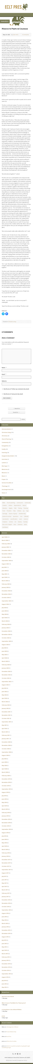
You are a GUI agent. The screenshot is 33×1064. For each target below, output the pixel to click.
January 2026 (5, 547)
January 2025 (5, 587)
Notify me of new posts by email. (13, 394)
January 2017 (5, 896)
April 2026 (4, 537)
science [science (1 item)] (26, 519)
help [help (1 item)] (14, 511)
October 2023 (6, 638)
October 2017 (6, 866)
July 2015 (4, 940)
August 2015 (5, 937)
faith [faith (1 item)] (15, 508)
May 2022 (4, 695)
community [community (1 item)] (27, 502)
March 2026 (5, 540)
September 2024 (6, 601)
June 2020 (4, 762)
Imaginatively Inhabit (8, 456)
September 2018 (6, 829)
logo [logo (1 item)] (27, 511)
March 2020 (5, 772)
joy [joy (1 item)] (23, 511)
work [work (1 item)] (25, 524)
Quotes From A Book (8, 996)
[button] (16, 21)
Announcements (6, 429)
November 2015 (6, 933)
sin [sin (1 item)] (15, 522)
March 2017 (5, 890)
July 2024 (4, 607)
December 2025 (6, 550)
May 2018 (4, 843)
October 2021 (6, 718)
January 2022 (5, 708)
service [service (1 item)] (11, 522)
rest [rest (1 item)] (21, 516)
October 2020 (6, 748)
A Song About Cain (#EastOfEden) (11, 1009)
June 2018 (4, 839)
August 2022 (5, 685)
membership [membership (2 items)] (22, 513)
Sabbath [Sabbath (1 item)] (26, 516)
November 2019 (6, 782)
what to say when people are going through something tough (16, 1046)
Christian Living (12, 321)
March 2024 (5, 621)
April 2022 (4, 698)
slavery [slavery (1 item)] (20, 522)
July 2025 (4, 567)
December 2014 (6, 964)
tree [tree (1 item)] (15, 524)
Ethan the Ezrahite (11, 1041)
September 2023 (6, 641)
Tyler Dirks (15, 34)
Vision (3, 493)
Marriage (4, 466)
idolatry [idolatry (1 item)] (19, 511)
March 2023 (5, 661)
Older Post (16, 412)
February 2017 (6, 893)
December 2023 (6, 631)
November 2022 (6, 675)
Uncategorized (6, 489)
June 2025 (4, 570)
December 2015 (6, 930)
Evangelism (5, 446)
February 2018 (6, 853)
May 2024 (4, 614)
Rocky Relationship (11, 1031)
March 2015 (5, 953)
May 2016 (4, 920)
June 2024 (4, 611)
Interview (4, 459)
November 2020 (6, 745)
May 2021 (4, 725)
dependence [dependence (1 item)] (17, 505)
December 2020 (6, 742)
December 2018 (6, 819)
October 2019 (6, 785)
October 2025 (6, 557)
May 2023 (4, 654)
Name (4, 367)
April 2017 (4, 886)
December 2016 (6, 900)
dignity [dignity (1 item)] (10, 508)
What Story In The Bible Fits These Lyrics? (14, 1003)
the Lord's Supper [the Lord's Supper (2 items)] (7, 524)
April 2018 (4, 846)
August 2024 (5, 604)
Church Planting (6, 439)
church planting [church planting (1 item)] (11, 502)
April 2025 (4, 577)
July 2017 (4, 876)
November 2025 (6, 554)
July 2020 (4, 759)
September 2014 (6, 974)
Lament (4, 462)
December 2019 (6, 779)
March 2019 (5, 809)
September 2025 (6, 560)
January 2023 (5, 668)
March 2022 (5, 701)
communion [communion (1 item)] (20, 502)
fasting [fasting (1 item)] (20, 508)
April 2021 (4, 728)
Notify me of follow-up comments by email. (16, 389)
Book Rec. (8, 1036)
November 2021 (6, 715)
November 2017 (6, 863)
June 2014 (4, 984)
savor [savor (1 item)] (20, 519)
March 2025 (5, 580)
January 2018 (5, 856)
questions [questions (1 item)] (15, 516)
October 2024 (6, 597)
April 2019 (4, 806)
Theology (4, 486)
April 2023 (4, 658)
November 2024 (6, 594)
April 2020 (4, 769)
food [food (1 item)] (3, 511)
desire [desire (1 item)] (24, 505)
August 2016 (5, 913)
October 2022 (6, 678)
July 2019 (4, 795)
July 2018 (4, 836)
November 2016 (6, 903)
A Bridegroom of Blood (12, 1027)
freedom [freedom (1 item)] (9, 511)
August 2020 (5, 755)
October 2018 (6, 826)
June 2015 (4, 943)
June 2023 (4, 651)
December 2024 (6, 591)
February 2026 (6, 543)
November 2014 (6, 967)
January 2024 (5, 628)
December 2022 (6, 671)
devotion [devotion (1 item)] (4, 508)
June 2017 (4, 879)
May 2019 (4, 802)
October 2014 (6, 970)
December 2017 (6, 859)
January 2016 (5, 927)
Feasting (4, 452)
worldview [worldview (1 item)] (5, 527)
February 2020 (6, 775)
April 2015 (4, 950)
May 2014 (4, 987)
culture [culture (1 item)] (10, 505)
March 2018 (5, 849)
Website (4, 381)
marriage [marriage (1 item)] (4, 513)
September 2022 (6, 681)
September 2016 (6, 910)
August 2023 (5, 644)
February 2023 (6, 664)
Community (5, 442)
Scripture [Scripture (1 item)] (4, 522)
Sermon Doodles (6, 483)
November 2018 (6, 822)
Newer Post (16, 408)
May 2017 (4, 883)
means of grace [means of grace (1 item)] (13, 513)
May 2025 (4, 574)
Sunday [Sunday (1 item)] (25, 522)
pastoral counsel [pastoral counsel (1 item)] (6, 516)
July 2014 (4, 980)
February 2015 (6, 957)
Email (4, 374)
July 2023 (4, 648)
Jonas (3, 1016)
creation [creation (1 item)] (4, 505)
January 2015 (5, 960)
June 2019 (4, 799)
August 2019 (5, 792)
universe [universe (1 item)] (20, 524)
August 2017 (5, 873)
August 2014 (5, 977)
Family (3, 449)
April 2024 (4, 617)
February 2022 (6, 705)
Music (3, 476)
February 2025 (6, 584)
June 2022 (4, 691)
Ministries (5, 469)
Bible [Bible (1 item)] (3, 502)
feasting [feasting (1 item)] (26, 508)
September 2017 (6, 869)
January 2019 (5, 816)
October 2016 (6, 906)
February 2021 (6, 735)
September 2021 (6, 722)
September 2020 (6, 752)
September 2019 (6, 789)
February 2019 (6, 812)
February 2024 (6, 624)
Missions (4, 472)
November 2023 (6, 634)
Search (23, 419)
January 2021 (5, 738)
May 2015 (4, 947)
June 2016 (4, 916)
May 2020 (4, 765)
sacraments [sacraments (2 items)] (5, 519)
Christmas (5, 436)
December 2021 (6, 712)
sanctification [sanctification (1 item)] (13, 519)
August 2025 (5, 564)
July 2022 (4, 688)
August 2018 (5, 832)
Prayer (4, 479)
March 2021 (5, 732)
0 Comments (21, 35)
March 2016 (5, 923)
